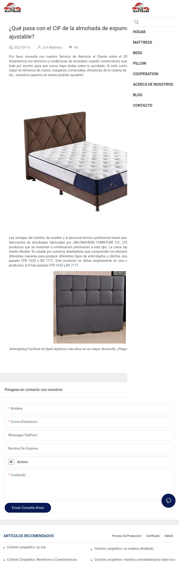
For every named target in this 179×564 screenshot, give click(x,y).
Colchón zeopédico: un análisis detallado (124, 548)
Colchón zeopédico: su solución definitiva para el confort (26, 547)
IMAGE (169, 536)
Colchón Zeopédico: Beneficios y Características (42, 559)
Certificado (153, 536)
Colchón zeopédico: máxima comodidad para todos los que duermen (135, 559)
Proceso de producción (126, 536)
